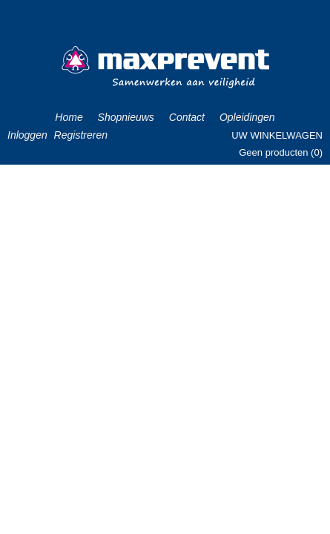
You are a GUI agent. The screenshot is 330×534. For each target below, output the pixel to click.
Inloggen (27, 135)
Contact (187, 117)
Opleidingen (247, 117)
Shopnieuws (126, 117)
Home (68, 117)
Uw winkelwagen (277, 135)
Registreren (81, 135)
